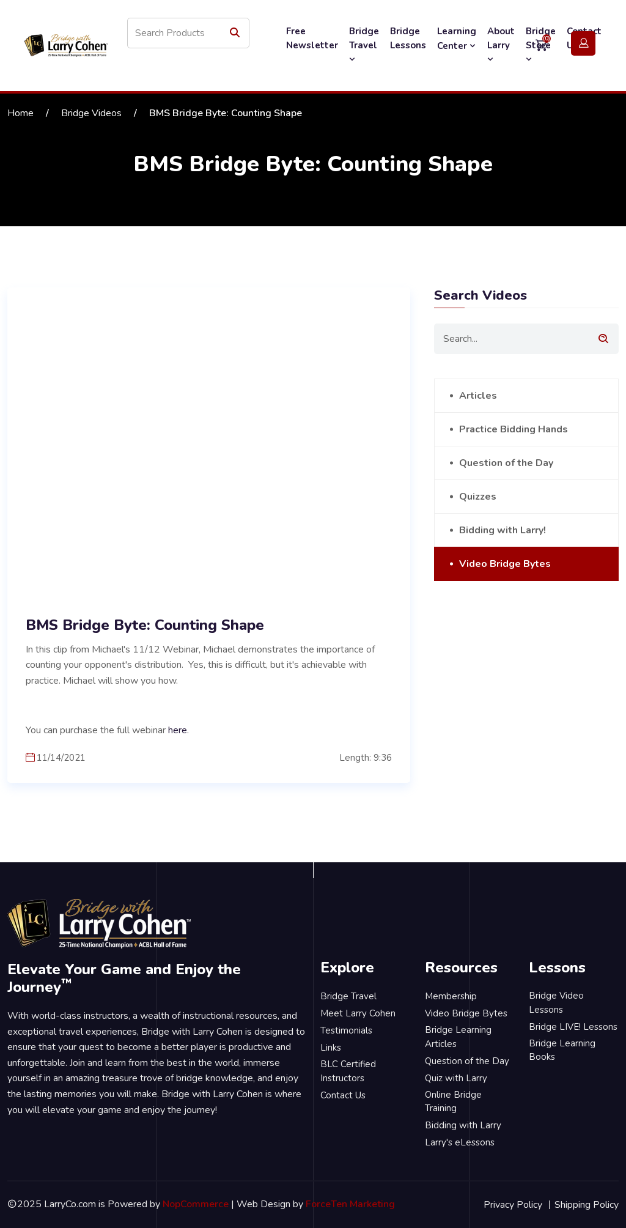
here (177, 730)
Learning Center (456, 38)
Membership (451, 996)
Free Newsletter (312, 38)
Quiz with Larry (456, 1078)
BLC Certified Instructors (348, 1071)
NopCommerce (196, 1204)
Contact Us (343, 1095)
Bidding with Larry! (502, 530)
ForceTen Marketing (350, 1204)
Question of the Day (506, 463)
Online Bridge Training (453, 1102)
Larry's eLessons (460, 1142)
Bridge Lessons (408, 38)
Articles (478, 395)
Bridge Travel (364, 44)
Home (20, 113)
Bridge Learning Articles (458, 1037)
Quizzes (477, 496)
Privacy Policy (513, 1204)
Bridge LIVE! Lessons (573, 1027)
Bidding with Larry (463, 1125)
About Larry (501, 44)
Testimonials (346, 1030)
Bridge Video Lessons (556, 1002)
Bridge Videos (91, 113)
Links (330, 1047)
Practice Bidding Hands (513, 429)
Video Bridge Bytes (505, 564)
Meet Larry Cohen (358, 1013)
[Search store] (188, 33)
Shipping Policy (586, 1204)
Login (583, 44)
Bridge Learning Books (562, 1050)
